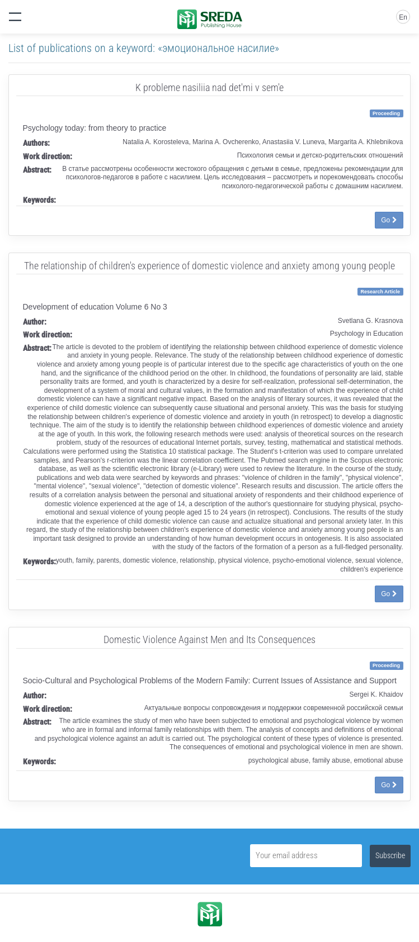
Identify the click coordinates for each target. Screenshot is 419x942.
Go (389, 220)
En (403, 17)
